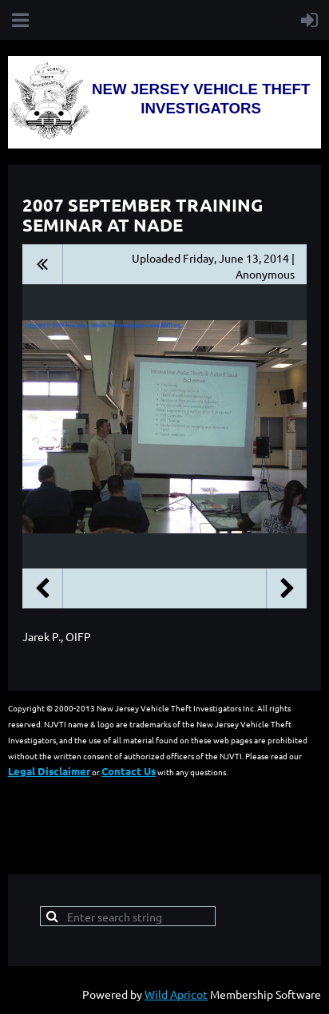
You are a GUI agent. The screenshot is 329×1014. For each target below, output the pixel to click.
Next (287, 588)
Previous (42, 588)
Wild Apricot (176, 994)
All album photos (42, 264)
